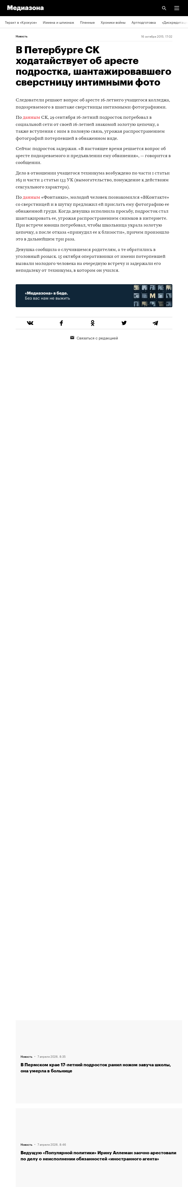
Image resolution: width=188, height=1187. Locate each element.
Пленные (87, 22)
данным (31, 118)
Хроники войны (113, 22)
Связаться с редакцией (94, 337)
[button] (177, 8)
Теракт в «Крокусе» (21, 22)
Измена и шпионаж (58, 22)
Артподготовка (143, 22)
